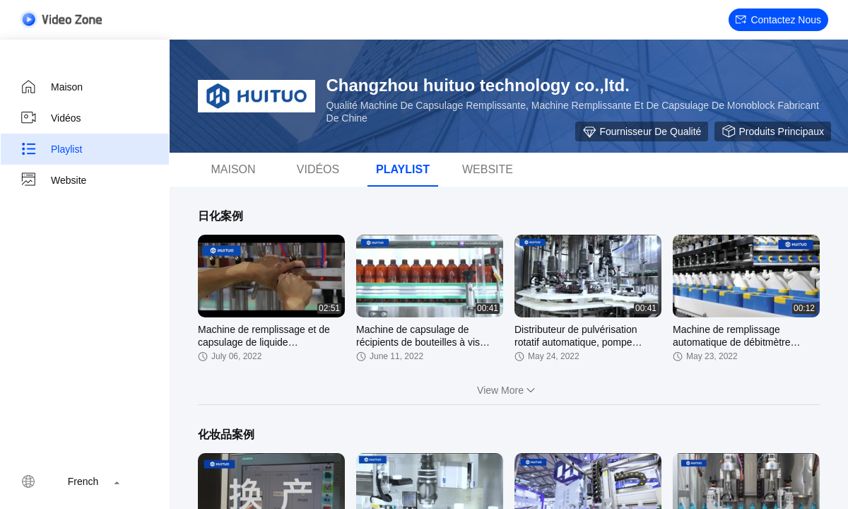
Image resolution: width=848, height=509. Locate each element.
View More (509, 390)
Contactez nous (778, 19)
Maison (51, 86)
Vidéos (50, 118)
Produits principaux (773, 131)
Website (53, 180)
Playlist (51, 149)
